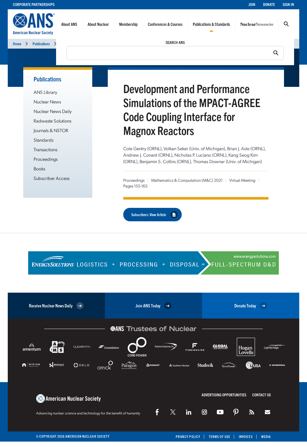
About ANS (69, 24)
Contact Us (261, 394)
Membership (128, 24)
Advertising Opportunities (224, 394)
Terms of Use (219, 436)
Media (266, 436)
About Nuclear (98, 24)
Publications (41, 43)
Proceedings (70, 43)
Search (286, 24)
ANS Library (45, 92)
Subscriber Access (52, 178)
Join (251, 4)
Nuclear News (47, 101)
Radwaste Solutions (52, 121)
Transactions (45, 149)
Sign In (288, 4)
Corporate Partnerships (34, 4)
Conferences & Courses (165, 24)
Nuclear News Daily (53, 111)
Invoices (246, 436)
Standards (43, 140)
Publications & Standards (211, 24)
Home (17, 43)
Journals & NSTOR (51, 130)
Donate (269, 4)
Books (39, 168)
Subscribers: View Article (154, 214)
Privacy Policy (188, 436)
